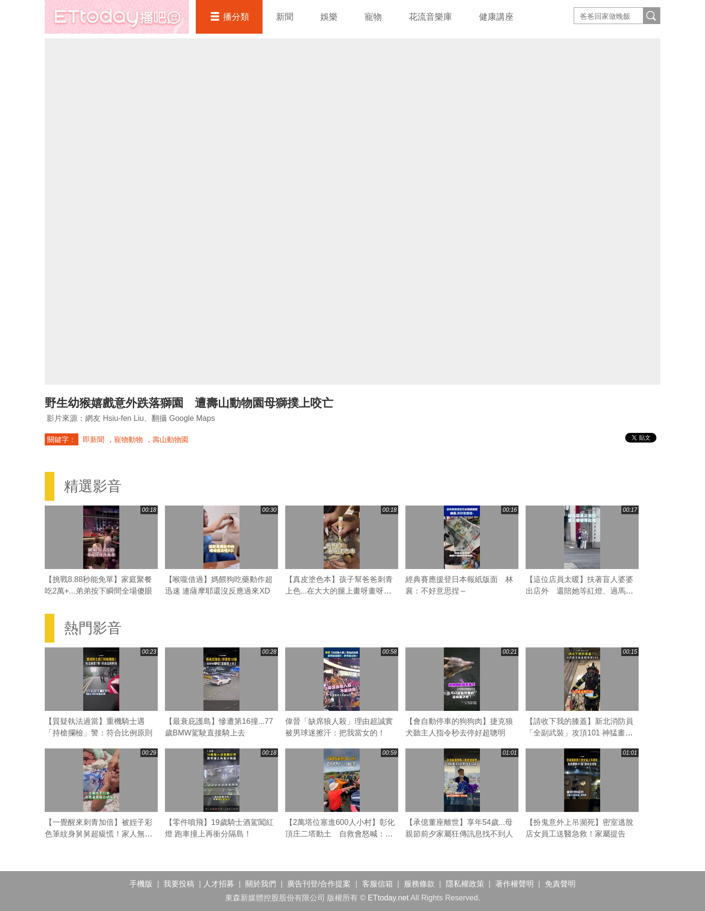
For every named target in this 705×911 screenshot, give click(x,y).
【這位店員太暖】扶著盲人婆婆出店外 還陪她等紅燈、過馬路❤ (579, 591)
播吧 (117, 17)
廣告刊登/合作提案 (319, 884)
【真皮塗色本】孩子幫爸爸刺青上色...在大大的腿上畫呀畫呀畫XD (339, 591)
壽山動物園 (170, 439)
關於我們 (260, 884)
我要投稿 (179, 884)
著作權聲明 (514, 884)
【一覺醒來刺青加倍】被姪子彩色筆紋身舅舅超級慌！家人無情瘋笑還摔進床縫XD (98, 833)
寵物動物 (128, 439)
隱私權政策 (465, 884)
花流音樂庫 (430, 17)
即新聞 (93, 439)
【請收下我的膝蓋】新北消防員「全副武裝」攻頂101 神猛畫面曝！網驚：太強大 (579, 732)
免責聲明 (560, 884)
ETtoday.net (388, 898)
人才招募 (218, 884)
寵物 (373, 17)
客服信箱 (377, 884)
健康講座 (496, 17)
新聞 (284, 17)
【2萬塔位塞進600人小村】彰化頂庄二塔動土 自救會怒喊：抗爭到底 (340, 833)
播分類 (236, 17)
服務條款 (419, 884)
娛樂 (329, 17)
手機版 (140, 884)
